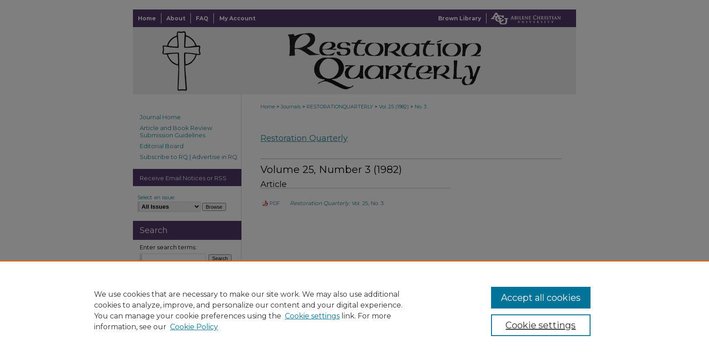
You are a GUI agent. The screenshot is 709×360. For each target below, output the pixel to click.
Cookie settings (312, 316)
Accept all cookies (541, 297)
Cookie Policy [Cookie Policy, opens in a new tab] (194, 327)
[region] (354, 310)
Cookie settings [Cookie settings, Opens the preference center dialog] (541, 325)
